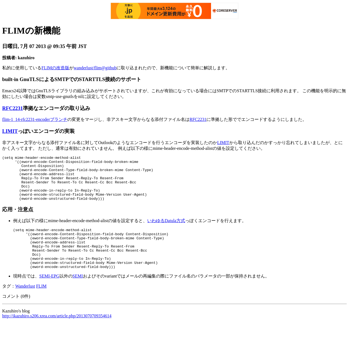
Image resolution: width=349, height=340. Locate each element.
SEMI (78, 293)
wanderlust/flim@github (95, 67)
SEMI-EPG (49, 293)
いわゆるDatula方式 (166, 229)
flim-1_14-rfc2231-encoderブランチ (34, 119)
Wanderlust (25, 303)
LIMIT (10, 131)
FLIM (41, 303)
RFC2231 (12, 108)
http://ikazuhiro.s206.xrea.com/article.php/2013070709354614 (57, 333)
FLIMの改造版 (55, 67)
